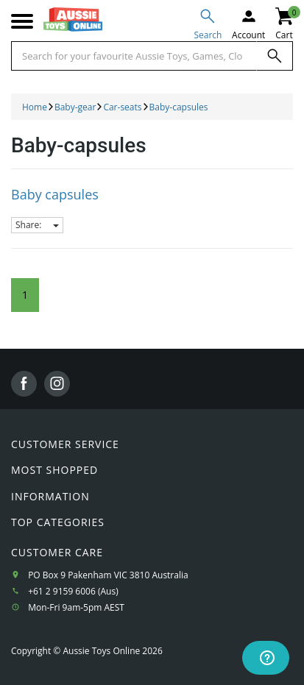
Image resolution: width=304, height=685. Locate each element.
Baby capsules (55, 194)
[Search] (274, 56)
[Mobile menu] (22, 21)
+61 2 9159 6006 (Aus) (73, 591)
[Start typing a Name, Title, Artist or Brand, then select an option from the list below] (134, 56)
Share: (37, 225)
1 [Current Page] (25, 295)
